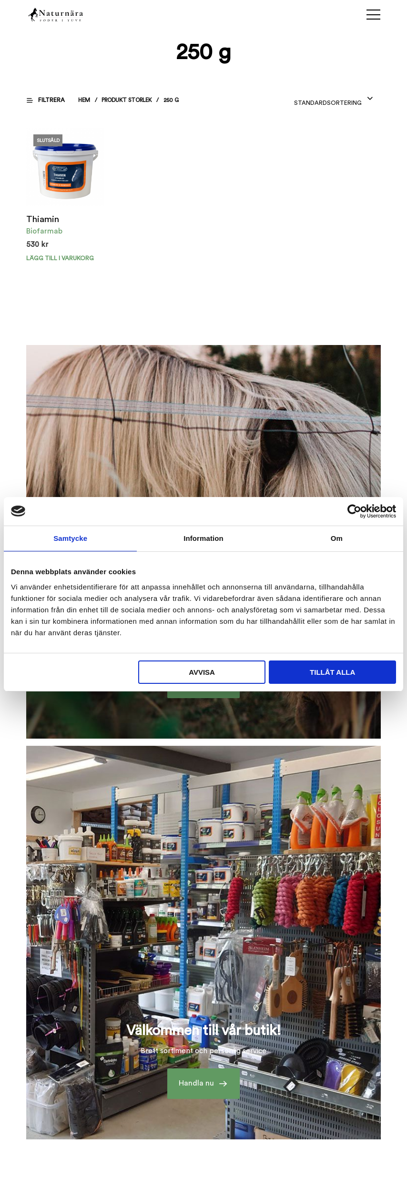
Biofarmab (44, 231)
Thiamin (42, 219)
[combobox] (334, 99)
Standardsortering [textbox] (328, 103)
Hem (85, 99)
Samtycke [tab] (70, 538)
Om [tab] (337, 538)
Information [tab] (203, 538)
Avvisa (202, 672)
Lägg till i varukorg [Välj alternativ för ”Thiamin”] (59, 258)
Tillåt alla (332, 672)
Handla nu (197, 1083)
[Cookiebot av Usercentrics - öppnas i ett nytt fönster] (354, 511)
